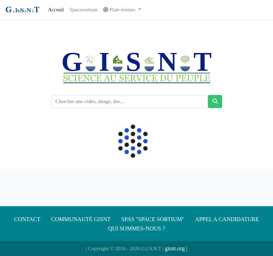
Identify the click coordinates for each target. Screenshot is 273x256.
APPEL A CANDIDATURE (227, 219)
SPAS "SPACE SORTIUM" (152, 219)
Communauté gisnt (81, 219)
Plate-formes (120, 9)
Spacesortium (83, 9)
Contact (27, 219)
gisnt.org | (176, 248)
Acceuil (56, 9)
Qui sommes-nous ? (136, 228)
